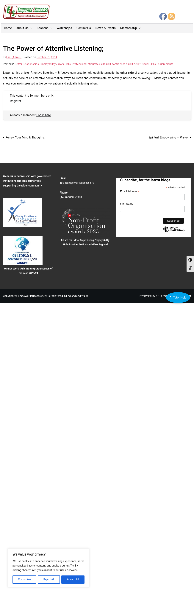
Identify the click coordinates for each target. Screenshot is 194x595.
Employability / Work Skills (55, 64)
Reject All (48, 579)
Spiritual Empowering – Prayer (168, 137)
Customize (24, 579)
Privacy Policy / (148, 296)
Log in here (43, 115)
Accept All (73, 579)
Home (8, 28)
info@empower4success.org (77, 183)
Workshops (64, 28)
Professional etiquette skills (88, 64)
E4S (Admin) (13, 57)
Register (15, 101)
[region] (48, 568)
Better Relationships (27, 64)
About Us (24, 28)
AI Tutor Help (178, 297)
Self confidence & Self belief (123, 64)
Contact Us (83, 28)
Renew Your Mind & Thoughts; (25, 137)
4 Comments (165, 64)
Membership (130, 28)
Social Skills (149, 64)
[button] (30, 28)
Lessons (44, 28)
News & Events (105, 28)
